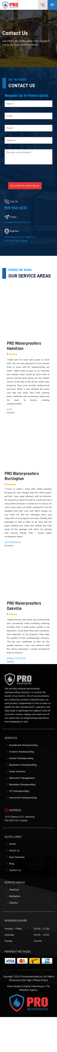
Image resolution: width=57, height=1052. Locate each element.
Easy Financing (16, 857)
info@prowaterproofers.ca (17, 222)
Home (12, 844)
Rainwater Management (22, 778)
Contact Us (15, 870)
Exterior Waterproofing (21, 751)
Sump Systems (17, 771)
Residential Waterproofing (23, 745)
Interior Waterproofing (21, 758)
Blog (11, 863)
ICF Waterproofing (19, 791)
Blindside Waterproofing (22, 784)
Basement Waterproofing (23, 765)
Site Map (26, 980)
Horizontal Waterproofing (23, 797)
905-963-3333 (16, 208)
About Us (14, 850)
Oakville (13, 902)
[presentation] (23, 172)
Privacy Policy (40, 980)
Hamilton (14, 889)
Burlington (14, 896)
